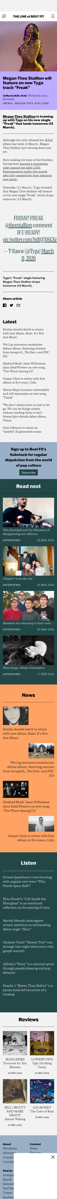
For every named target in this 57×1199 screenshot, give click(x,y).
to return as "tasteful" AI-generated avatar (22, 430)
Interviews (12, 540)
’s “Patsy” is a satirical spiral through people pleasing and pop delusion (28, 968)
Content (35, 1144)
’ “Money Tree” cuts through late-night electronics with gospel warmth (28, 946)
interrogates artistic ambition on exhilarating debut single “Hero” (26, 925)
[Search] (4, 16)
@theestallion (18, 225)
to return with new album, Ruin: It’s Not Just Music (23, 333)
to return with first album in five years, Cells (24, 381)
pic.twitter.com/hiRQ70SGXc (30, 240)
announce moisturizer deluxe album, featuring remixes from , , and (26, 350)
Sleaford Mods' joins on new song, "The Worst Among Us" (24, 367)
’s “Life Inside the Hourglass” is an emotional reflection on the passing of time (26, 903)
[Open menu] (53, 16)
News (8, 103)
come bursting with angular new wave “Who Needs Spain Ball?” (27, 881)
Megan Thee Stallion (19, 116)
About (7, 1144)
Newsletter (10, 1149)
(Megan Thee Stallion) (32, 103)
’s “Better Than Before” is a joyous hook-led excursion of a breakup (28, 990)
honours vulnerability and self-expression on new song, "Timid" (26, 394)
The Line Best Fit (28, 16)
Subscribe (29, 472)
